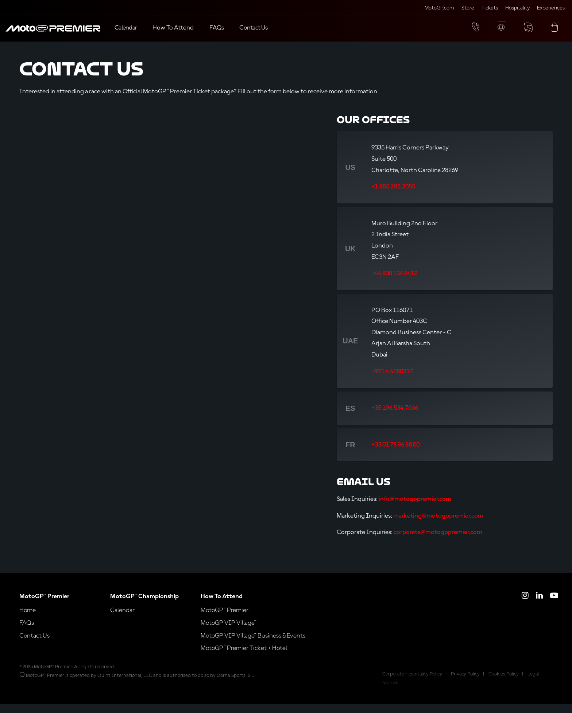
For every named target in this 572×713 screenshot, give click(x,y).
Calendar (122, 619)
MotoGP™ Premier (224, 619)
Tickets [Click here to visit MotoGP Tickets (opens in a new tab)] (490, 8)
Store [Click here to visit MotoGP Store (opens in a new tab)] (467, 8)
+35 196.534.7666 (394, 417)
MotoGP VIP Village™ (228, 632)
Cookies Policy (503, 683)
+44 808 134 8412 (394, 283)
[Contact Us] (253, 28)
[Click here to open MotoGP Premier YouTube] (554, 606)
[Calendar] (125, 28)
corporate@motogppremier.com (438, 541)
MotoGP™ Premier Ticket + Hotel (244, 657)
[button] (52, 32)
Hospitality (517, 8)
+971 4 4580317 (392, 381)
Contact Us (34, 645)
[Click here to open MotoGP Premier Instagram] (525, 606)
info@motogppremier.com (415, 508)
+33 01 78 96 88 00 (395, 454)
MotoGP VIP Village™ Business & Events (253, 645)
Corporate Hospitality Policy (412, 683)
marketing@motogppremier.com (438, 525)
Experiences (551, 8)
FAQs (26, 632)
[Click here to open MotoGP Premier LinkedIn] (539, 606)
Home (27, 619)
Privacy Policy (465, 683)
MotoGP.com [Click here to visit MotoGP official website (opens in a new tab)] (439, 8)
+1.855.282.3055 (393, 196)
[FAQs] (216, 28)
